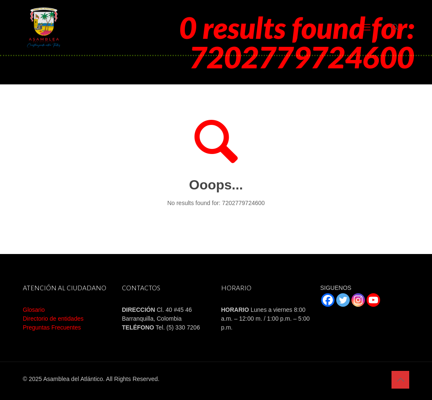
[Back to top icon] (400, 380)
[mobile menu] (366, 27)
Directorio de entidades (53, 318)
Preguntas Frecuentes (52, 327)
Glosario (34, 309)
